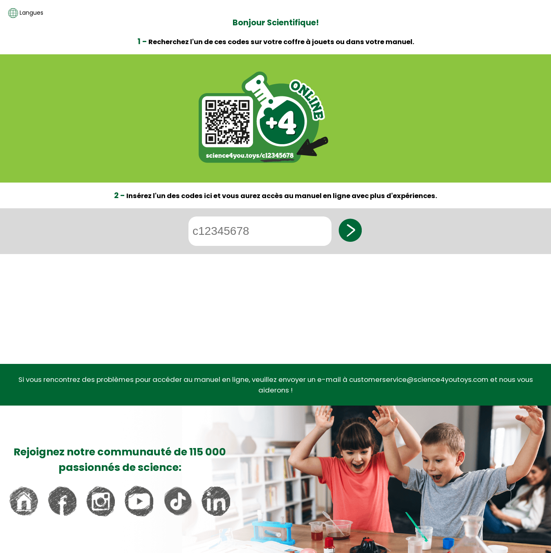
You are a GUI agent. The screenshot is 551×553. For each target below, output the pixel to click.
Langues (25, 13)
